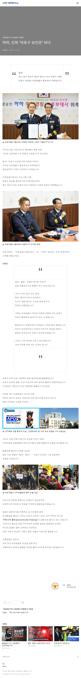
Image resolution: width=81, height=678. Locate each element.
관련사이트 (6, 656)
